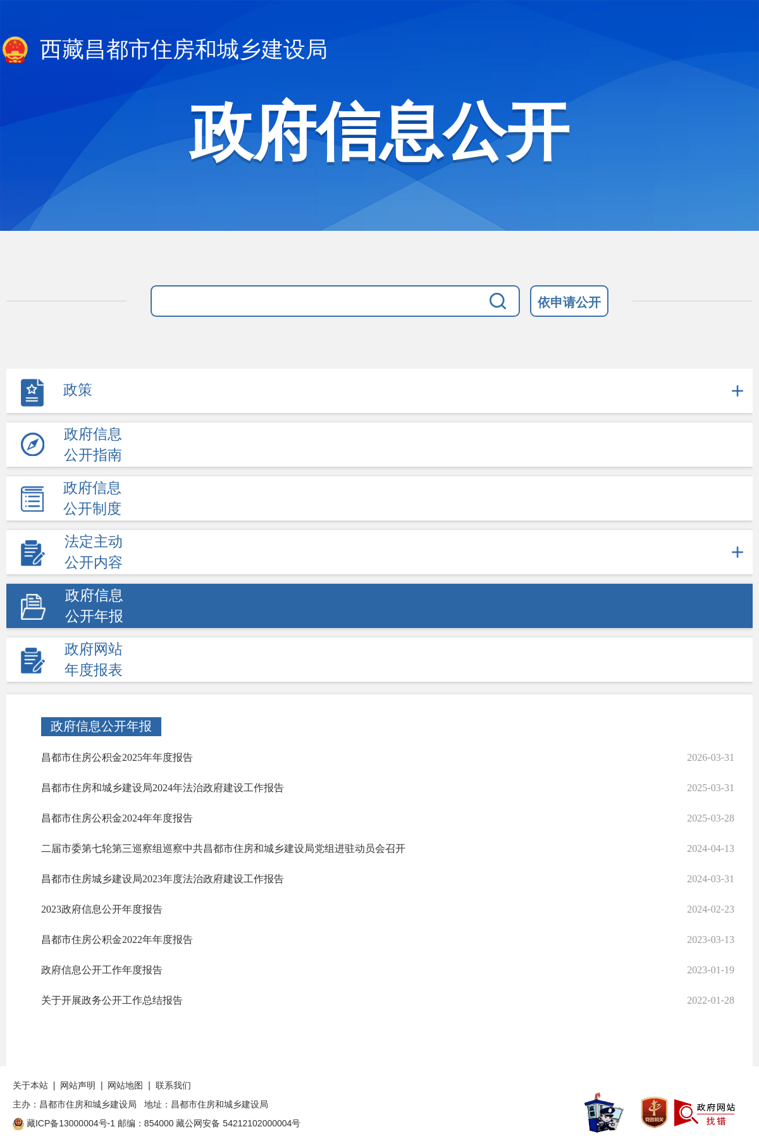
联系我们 (173, 1085)
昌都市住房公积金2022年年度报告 (117, 939)
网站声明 (78, 1085)
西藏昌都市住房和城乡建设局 (164, 50)
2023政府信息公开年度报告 (102, 909)
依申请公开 (569, 302)
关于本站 (30, 1085)
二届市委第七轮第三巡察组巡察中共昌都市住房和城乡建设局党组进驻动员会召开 (223, 848)
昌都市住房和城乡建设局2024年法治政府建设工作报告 (162, 787)
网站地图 (125, 1085)
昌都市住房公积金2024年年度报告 (117, 818)
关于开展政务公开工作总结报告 (112, 1000)
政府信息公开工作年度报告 (102, 969)
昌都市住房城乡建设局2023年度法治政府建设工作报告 (162, 878)
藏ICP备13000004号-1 (71, 1123)
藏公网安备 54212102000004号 (238, 1123)
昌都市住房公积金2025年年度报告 (117, 757)
